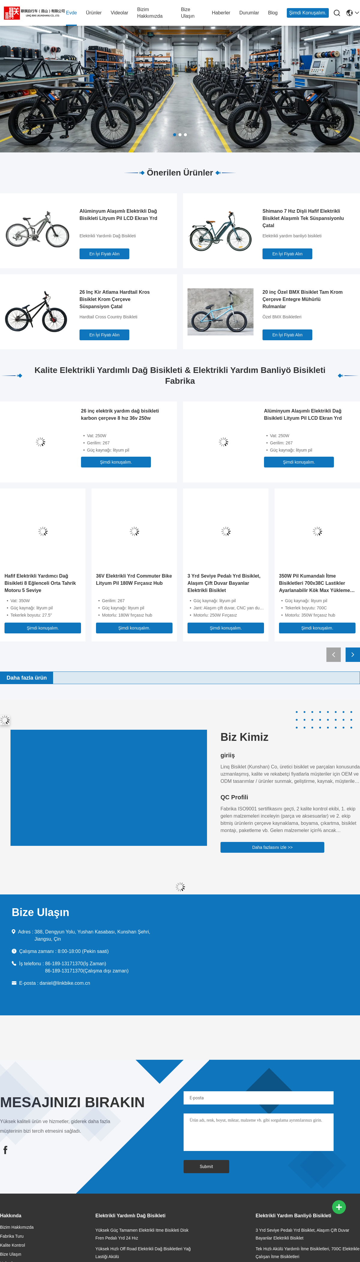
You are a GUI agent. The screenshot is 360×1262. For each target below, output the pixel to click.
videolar (119, 12)
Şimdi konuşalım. (308, 12)
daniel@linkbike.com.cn (65, 983)
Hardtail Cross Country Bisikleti (108, 316)
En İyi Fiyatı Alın (104, 253)
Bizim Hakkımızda (149, 13)
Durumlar (249, 12)
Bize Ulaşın (187, 13)
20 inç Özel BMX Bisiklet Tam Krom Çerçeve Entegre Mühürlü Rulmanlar (302, 299)
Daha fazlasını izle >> (272, 847)
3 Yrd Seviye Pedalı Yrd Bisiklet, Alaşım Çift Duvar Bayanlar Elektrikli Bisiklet (224, 583)
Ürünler (93, 12)
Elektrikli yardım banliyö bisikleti (292, 235)
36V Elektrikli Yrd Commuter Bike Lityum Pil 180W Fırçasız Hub (134, 579)
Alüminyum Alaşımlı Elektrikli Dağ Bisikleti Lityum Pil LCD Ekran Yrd (118, 215)
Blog (273, 12)
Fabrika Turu (12, 1236)
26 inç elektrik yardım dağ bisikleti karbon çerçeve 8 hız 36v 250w (120, 414)
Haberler (221, 12)
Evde (71, 12)
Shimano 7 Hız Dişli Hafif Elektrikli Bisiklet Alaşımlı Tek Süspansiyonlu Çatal (303, 218)
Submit (206, 1166)
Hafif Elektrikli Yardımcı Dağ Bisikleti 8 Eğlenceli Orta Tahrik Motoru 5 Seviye (40, 583)
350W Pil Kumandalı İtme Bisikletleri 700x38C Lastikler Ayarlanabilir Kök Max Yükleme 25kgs (314, 583)
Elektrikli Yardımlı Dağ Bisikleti (108, 235)
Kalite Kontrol (12, 1245)
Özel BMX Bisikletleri (282, 316)
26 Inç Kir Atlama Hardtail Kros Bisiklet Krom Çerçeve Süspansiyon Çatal (115, 299)
